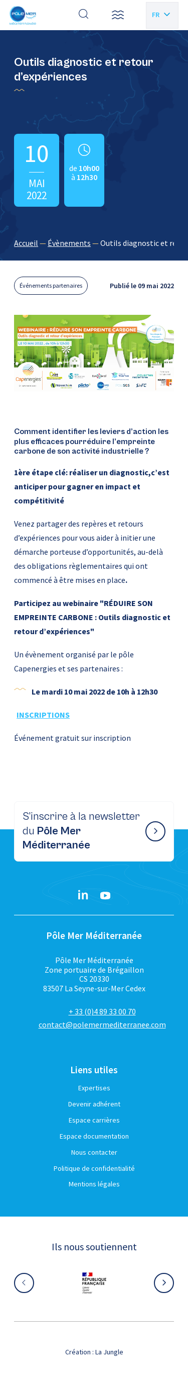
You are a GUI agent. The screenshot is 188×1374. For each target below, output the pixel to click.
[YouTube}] (105, 896)
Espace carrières (94, 1120)
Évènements (69, 243)
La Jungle (109, 1351)
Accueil (26, 243)
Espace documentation (94, 1136)
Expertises (94, 1087)
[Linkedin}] (83, 896)
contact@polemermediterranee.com (102, 1024)
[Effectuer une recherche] (84, 15)
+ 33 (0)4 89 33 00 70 (102, 1011)
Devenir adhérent (94, 1103)
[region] (94, 242)
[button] (118, 15)
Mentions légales (94, 1183)
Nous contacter (94, 1152)
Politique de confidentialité (94, 1168)
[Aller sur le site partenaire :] (94, 1283)
